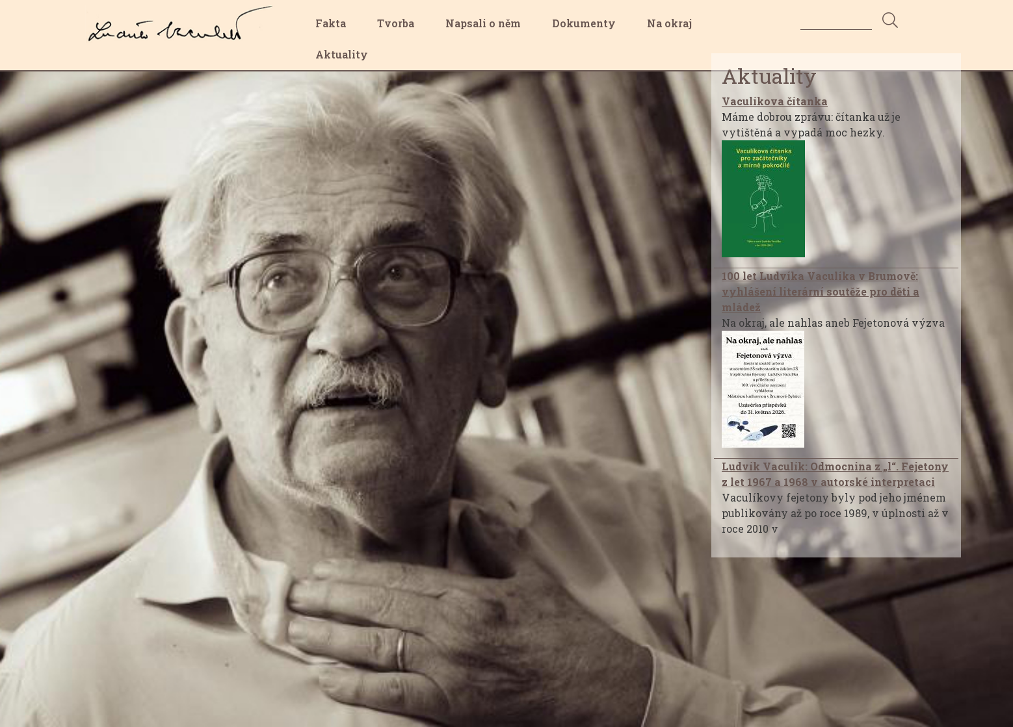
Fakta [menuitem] (330, 23)
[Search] (836, 20)
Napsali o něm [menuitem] (483, 23)
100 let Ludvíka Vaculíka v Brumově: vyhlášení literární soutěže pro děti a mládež (820, 291)
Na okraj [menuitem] (669, 23)
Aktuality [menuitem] (341, 54)
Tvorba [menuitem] (395, 23)
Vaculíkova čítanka (775, 101)
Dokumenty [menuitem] (584, 23)
